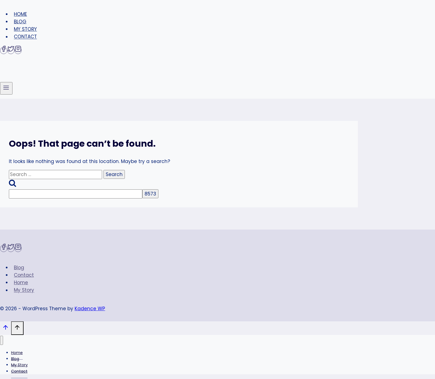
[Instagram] (18, 50)
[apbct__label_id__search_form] (75, 194)
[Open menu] (6, 88)
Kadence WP (90, 308)
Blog (20, 21)
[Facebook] (3, 50)
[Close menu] (1, 340)
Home (20, 14)
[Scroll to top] (5, 329)
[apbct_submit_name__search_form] (150, 193)
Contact (25, 37)
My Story (25, 29)
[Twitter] (10, 50)
